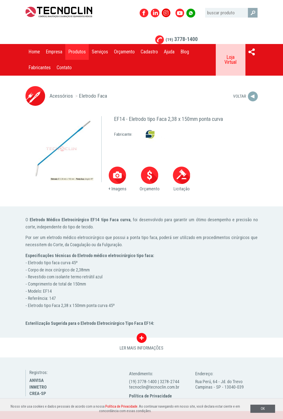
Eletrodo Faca (93, 96)
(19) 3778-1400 (143, 381)
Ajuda (169, 52)
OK (263, 409)
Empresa (54, 52)
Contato (64, 67)
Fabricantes (39, 67)
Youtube (179, 13)
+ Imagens (117, 179)
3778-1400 (182, 39)
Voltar (239, 96)
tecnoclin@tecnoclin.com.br (154, 387)
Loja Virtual (230, 59)
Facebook (144, 13)
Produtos (77, 52)
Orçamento (124, 52)
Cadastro (149, 52)
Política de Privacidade (150, 395)
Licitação (181, 179)
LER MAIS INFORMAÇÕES (141, 339)
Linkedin (155, 13)
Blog (184, 52)
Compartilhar (251, 52)
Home (34, 52)
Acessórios (61, 96)
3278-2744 (169, 381)
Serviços (100, 52)
